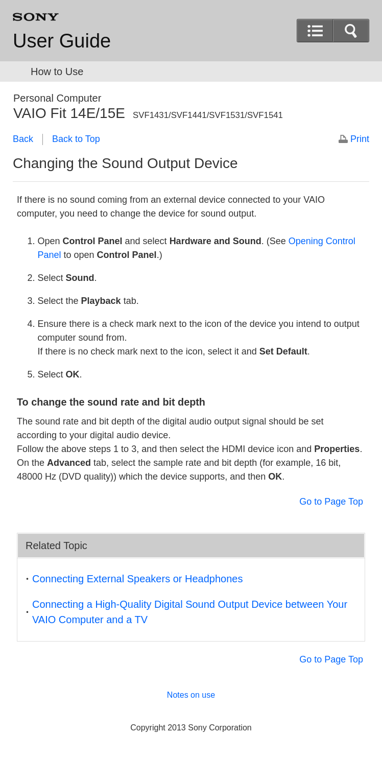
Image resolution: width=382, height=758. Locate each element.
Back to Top (76, 139)
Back (23, 139)
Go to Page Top (331, 501)
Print (359, 139)
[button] (315, 30)
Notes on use (191, 695)
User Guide (62, 41)
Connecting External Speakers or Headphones (137, 578)
